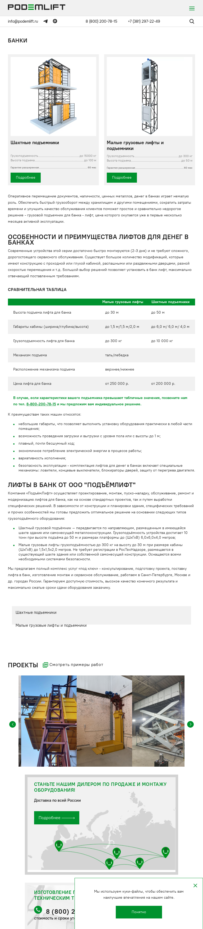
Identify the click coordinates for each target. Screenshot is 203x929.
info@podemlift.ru (23, 21)
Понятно (139, 912)
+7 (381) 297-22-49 (144, 21)
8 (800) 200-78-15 (101, 21)
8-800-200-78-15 (41, 404)
